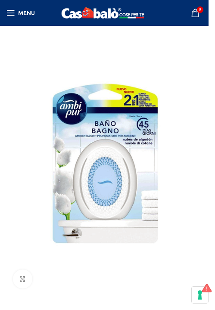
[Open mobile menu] (20, 13)
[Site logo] (104, 12)
